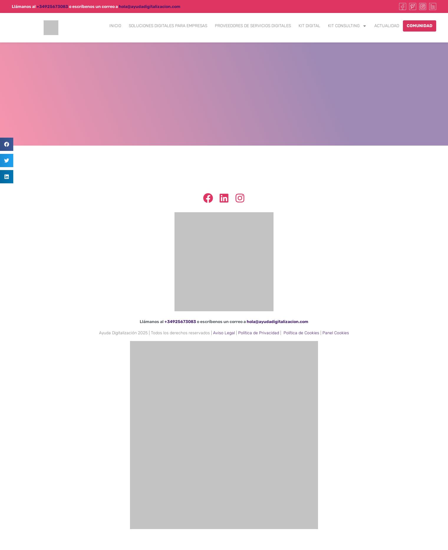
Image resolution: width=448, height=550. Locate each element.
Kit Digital (309, 25)
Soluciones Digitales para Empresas (168, 25)
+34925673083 (52, 6)
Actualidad (386, 25)
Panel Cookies (335, 332)
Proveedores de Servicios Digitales (253, 25)
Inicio (115, 25)
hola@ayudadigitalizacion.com (149, 6)
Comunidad (419, 25)
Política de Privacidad (258, 332)
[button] (6, 144)
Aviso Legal (224, 332)
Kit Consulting (347, 26)
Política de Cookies (301, 332)
